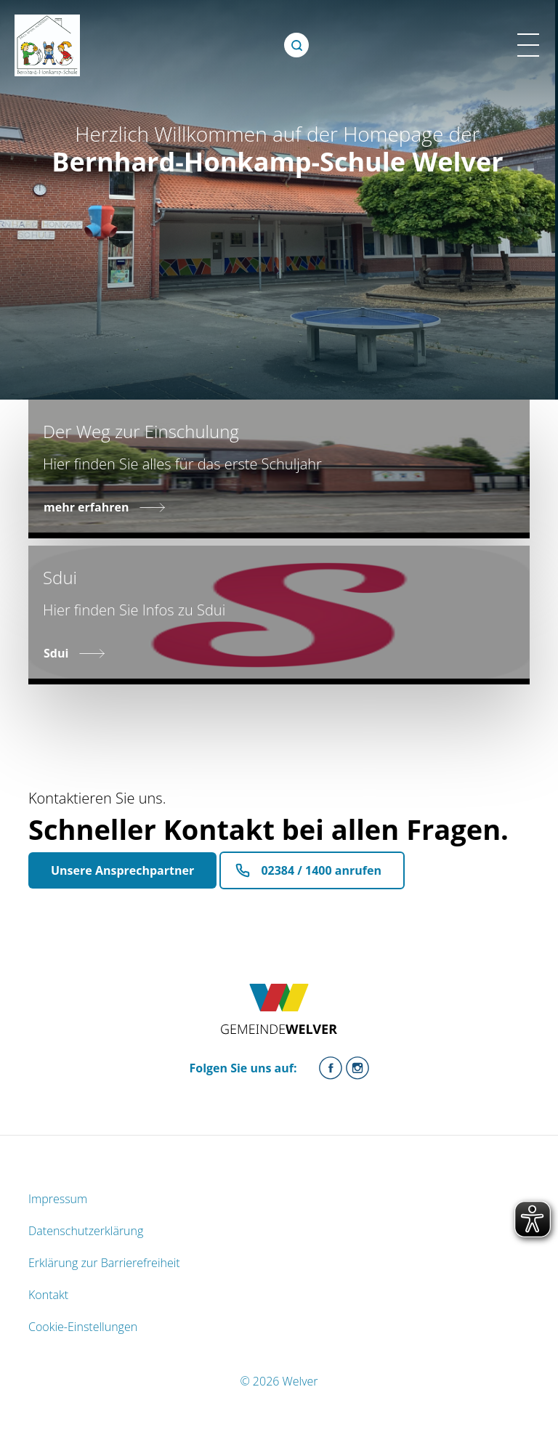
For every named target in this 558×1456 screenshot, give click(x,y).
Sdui (56, 653)
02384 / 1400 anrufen (321, 870)
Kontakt (48, 1295)
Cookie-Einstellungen (82, 1327)
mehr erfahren (86, 507)
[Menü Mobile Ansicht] (528, 45)
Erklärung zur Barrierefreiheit (104, 1263)
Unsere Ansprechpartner (122, 870)
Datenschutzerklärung (85, 1231)
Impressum (57, 1199)
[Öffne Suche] (296, 45)
